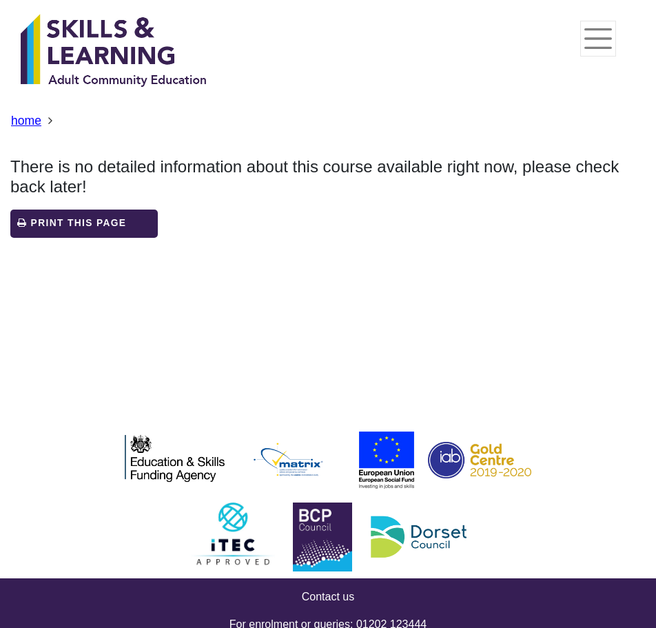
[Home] (114, 51)
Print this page (71, 223)
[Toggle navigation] (598, 38)
